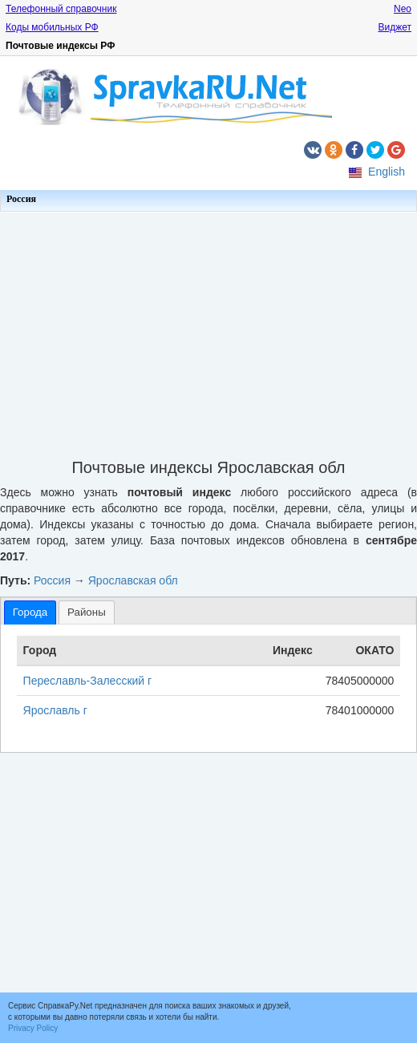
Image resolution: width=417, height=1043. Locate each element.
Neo (402, 8)
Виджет (394, 27)
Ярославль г (55, 710)
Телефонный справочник (61, 8)
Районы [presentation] (86, 612)
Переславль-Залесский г (87, 680)
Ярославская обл (133, 580)
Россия (21, 198)
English (386, 171)
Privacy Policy (33, 1028)
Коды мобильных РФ (52, 27)
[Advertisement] (208, 330)
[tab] (30, 612)
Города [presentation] (30, 612)
